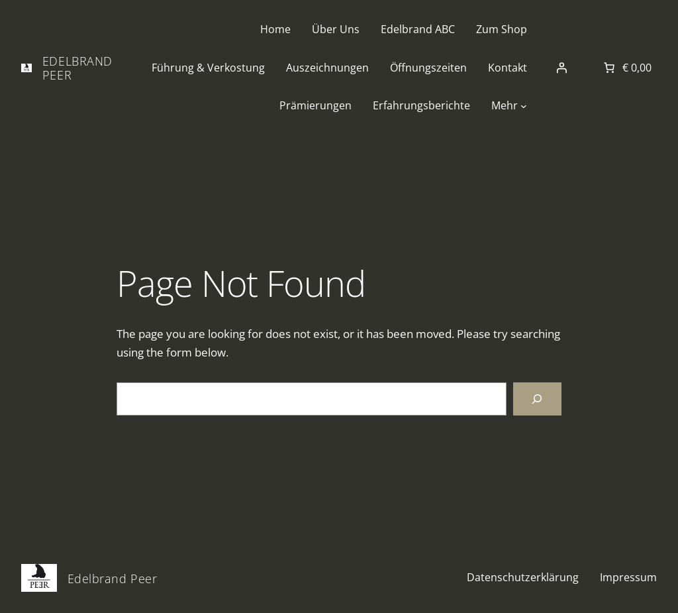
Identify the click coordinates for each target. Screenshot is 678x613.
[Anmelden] (561, 67)
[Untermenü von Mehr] (523, 106)
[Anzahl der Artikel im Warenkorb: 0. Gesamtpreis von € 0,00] (626, 67)
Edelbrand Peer (77, 67)
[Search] (537, 399)
